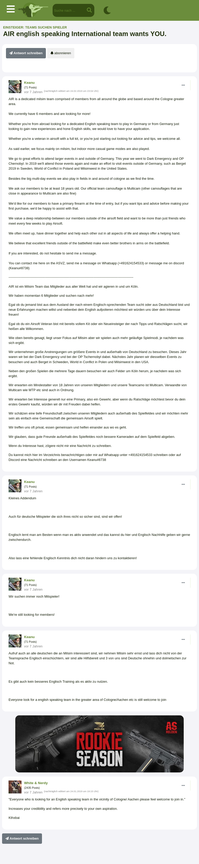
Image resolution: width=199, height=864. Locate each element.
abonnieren (61, 53)
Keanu (29, 83)
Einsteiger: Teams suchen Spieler (35, 27)
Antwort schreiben (25, 53)
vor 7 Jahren (33, 92)
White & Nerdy (36, 783)
